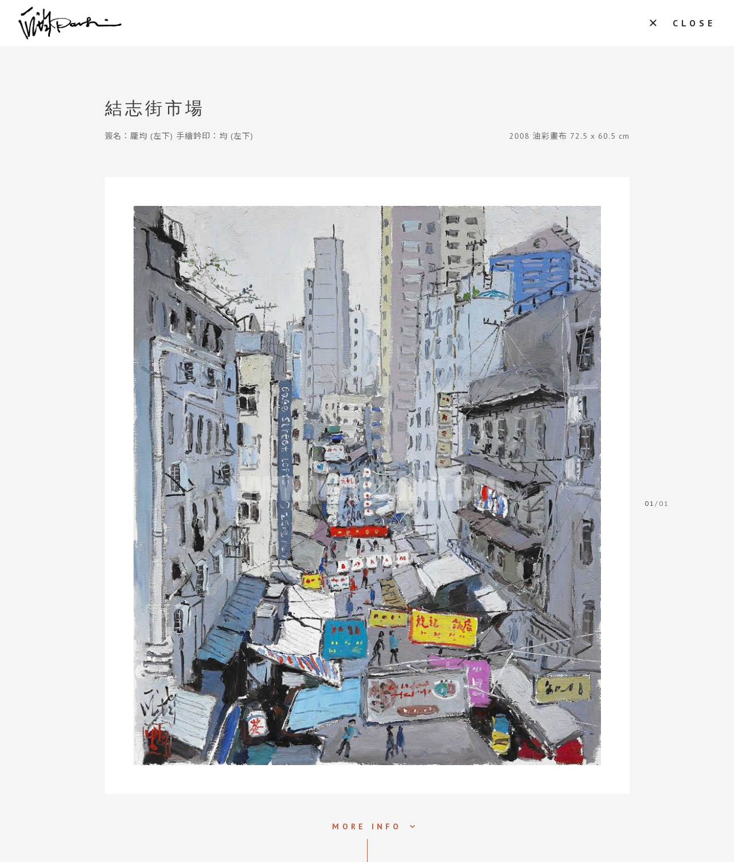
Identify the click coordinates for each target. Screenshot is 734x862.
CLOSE (694, 23)
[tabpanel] (367, 485)
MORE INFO (366, 826)
